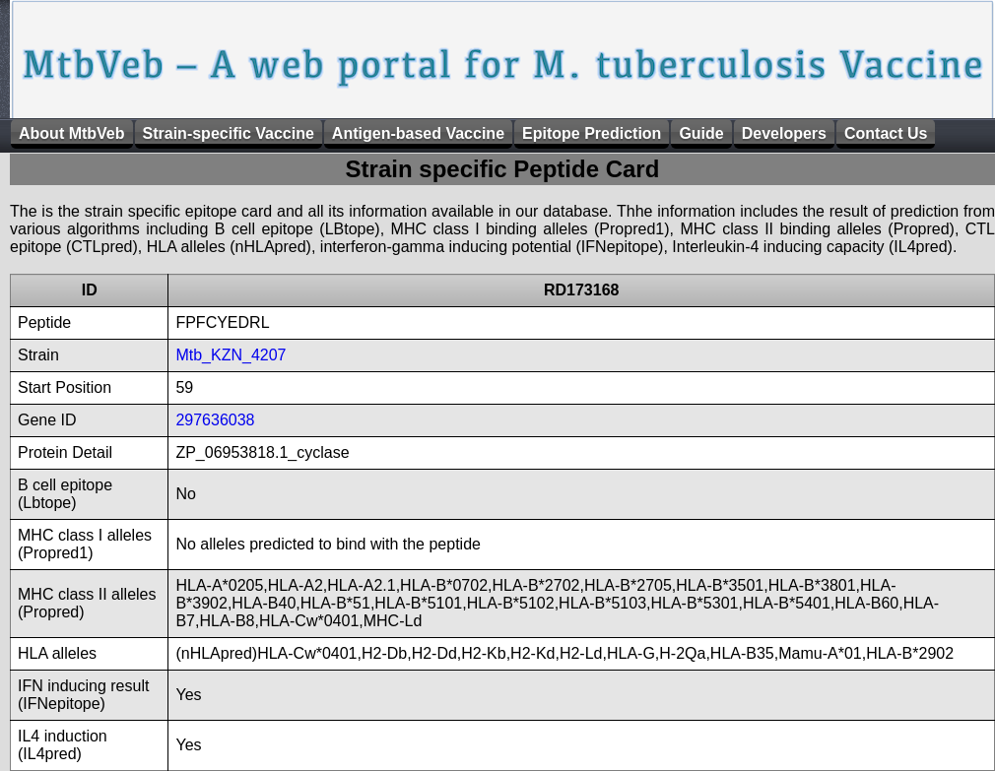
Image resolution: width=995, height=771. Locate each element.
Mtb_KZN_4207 (230, 355)
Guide (701, 133)
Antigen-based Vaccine (418, 133)
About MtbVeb (72, 133)
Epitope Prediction (591, 133)
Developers (784, 133)
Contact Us (885, 133)
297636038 (214, 420)
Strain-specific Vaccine (228, 133)
